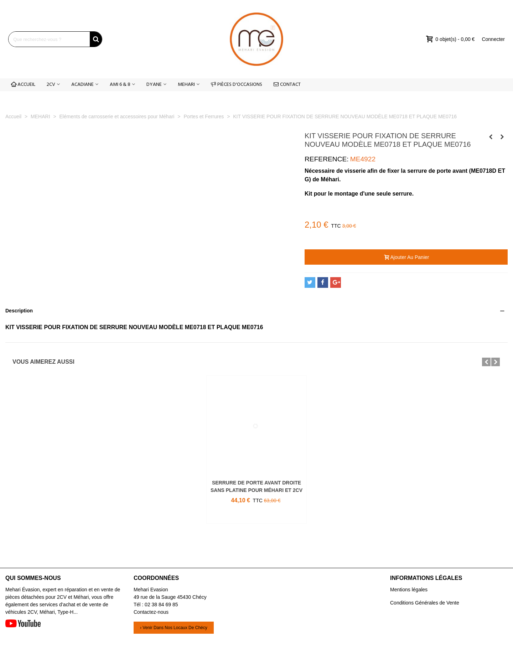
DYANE (154, 85)
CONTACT (287, 85)
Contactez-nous (151, 612)
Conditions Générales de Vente (424, 603)
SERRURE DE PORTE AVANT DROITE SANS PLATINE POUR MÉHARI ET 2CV (256, 486)
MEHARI (186, 85)
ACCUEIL (23, 85)
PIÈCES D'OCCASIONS (236, 85)
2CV (51, 85)
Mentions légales (409, 589)
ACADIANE (82, 85)
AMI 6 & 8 (120, 85)
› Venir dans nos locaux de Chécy (173, 627)
